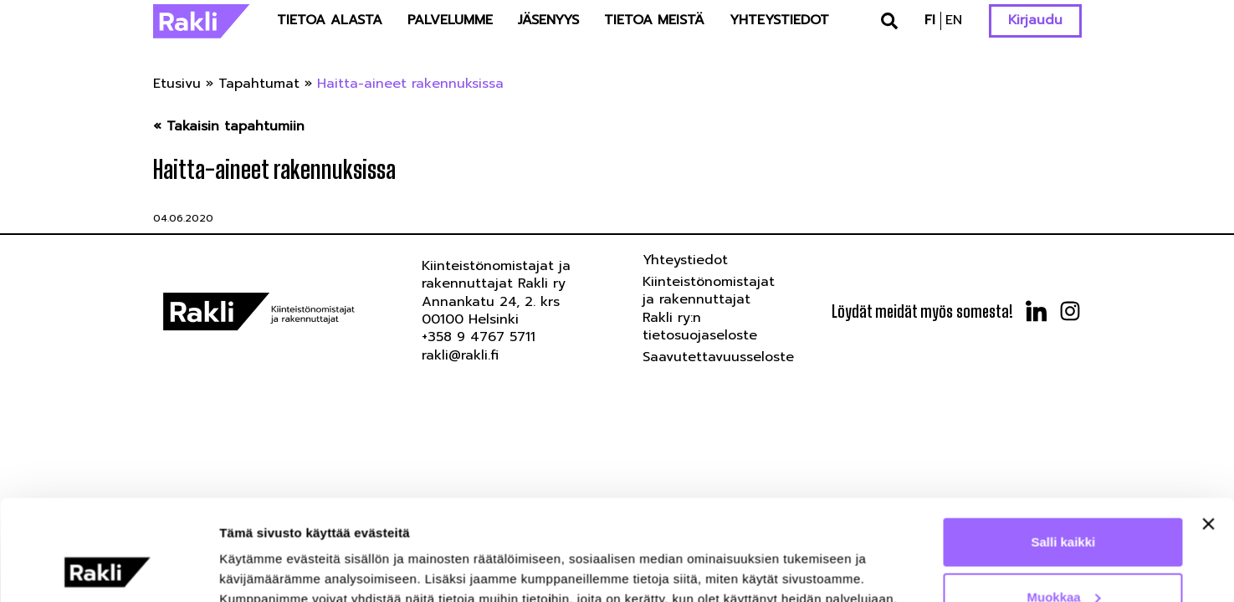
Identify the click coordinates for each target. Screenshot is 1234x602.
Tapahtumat (259, 84)
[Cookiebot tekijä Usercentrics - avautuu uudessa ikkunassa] (108, 569)
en (953, 20)
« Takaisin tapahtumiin (229, 126)
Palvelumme (450, 20)
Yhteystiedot (779, 20)
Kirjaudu (1035, 20)
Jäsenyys (548, 20)
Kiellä (1063, 557)
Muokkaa (1064, 503)
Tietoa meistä (654, 20)
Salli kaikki (1064, 448)
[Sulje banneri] (1208, 430)
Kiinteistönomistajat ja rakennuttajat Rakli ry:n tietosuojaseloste (709, 308)
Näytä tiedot (255, 550)
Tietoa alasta (329, 20)
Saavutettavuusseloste (718, 357)
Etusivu (177, 84)
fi (929, 20)
